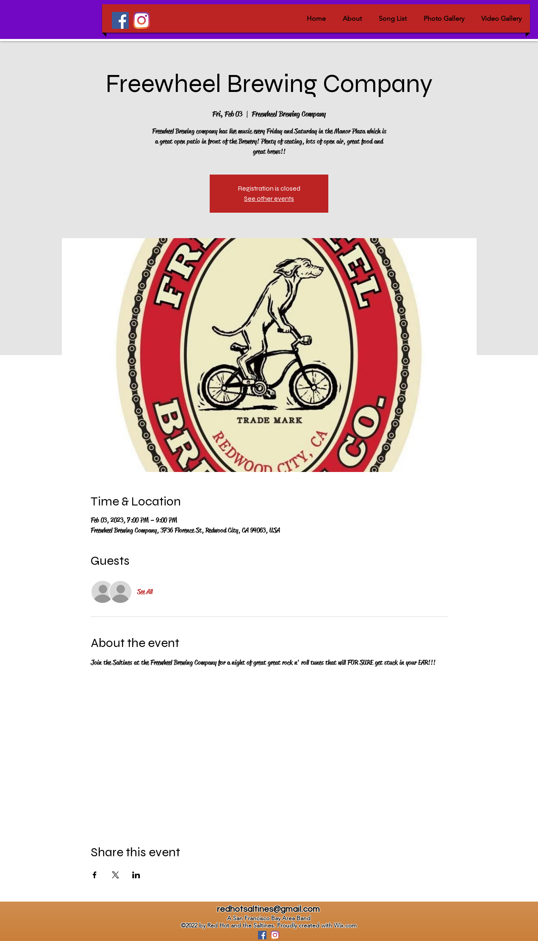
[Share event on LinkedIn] (136, 875)
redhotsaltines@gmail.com (268, 909)
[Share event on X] (115, 875)
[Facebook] (120, 20)
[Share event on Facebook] (95, 875)
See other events (269, 198)
